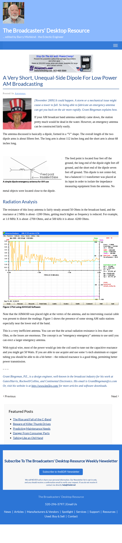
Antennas (20, 93)
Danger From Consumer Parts (31, 433)
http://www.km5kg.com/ (44, 385)
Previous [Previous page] (9, 396)
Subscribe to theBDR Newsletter (61, 471)
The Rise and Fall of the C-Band (32, 419)
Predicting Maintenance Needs (31, 428)
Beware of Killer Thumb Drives (32, 423)
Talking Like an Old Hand (28, 437)
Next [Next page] (115, 396)
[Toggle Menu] (115, 45)
